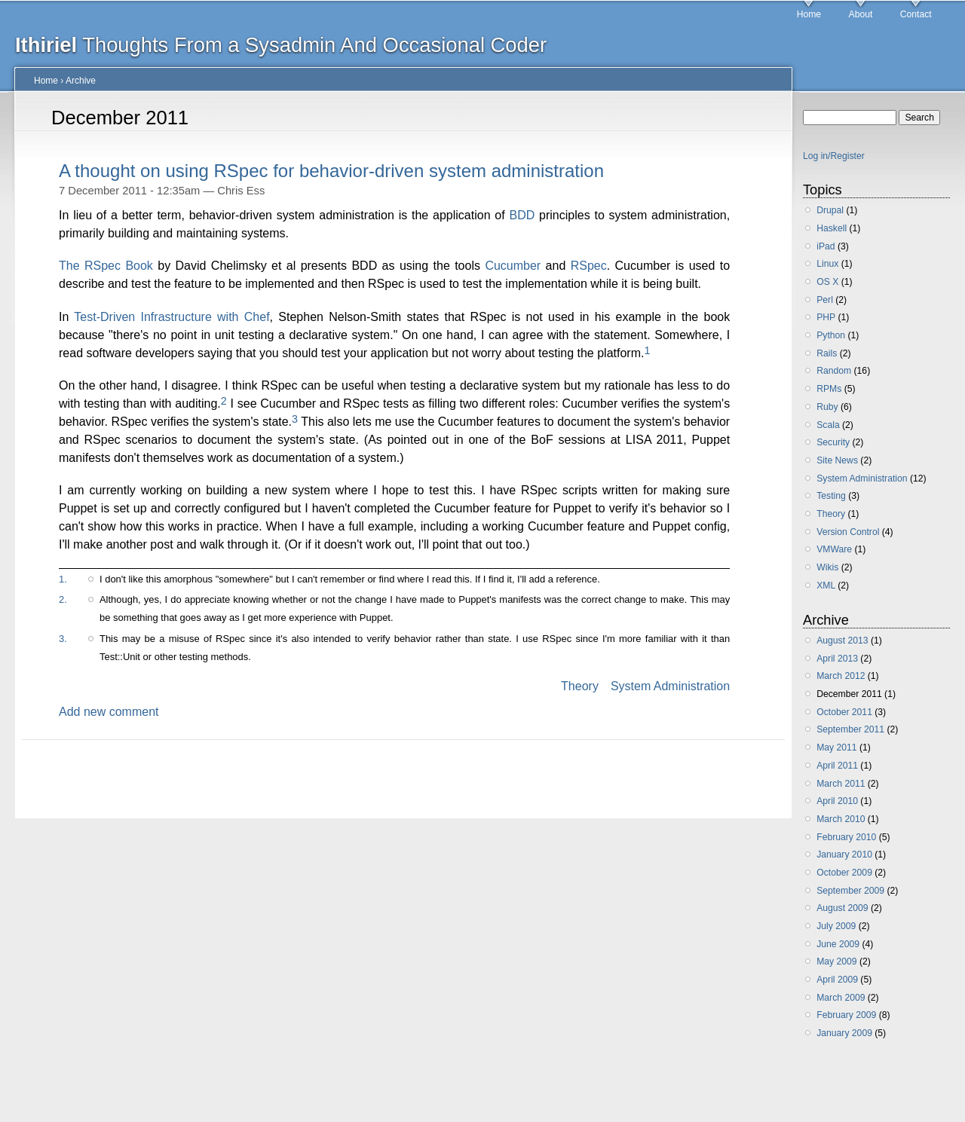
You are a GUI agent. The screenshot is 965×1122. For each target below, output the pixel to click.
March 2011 (840, 783)
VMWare (834, 549)
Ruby (827, 407)
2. (63, 599)
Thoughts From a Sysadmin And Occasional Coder (281, 45)
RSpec (589, 265)
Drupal (830, 210)
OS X (827, 282)
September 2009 (850, 890)
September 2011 (850, 729)
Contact (916, 14)
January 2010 (844, 854)
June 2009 (837, 944)
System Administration (670, 686)
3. (63, 638)
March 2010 (840, 819)
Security (833, 442)
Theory (580, 686)
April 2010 (837, 801)
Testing (831, 496)
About (861, 14)
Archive (81, 80)
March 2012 (840, 676)
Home (809, 14)
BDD (522, 215)
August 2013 (842, 640)
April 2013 (837, 658)
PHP (825, 317)
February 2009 (846, 1015)
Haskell (831, 228)
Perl (824, 300)
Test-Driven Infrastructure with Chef (171, 316)
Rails (826, 353)
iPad (825, 246)
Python (830, 335)
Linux (827, 263)
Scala (827, 425)
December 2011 (849, 694)
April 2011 (837, 765)
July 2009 (836, 926)
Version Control (847, 532)
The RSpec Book (106, 265)
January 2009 (844, 1033)
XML (825, 585)
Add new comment (109, 711)
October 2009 (844, 872)
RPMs (828, 389)
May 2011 (836, 747)
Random (833, 370)
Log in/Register (834, 156)
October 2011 (844, 712)
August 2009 (842, 908)
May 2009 (836, 961)
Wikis (827, 567)
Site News (837, 460)
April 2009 (837, 979)
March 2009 (840, 997)
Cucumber (513, 265)
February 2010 (846, 837)
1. (63, 579)
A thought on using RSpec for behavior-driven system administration (331, 171)
